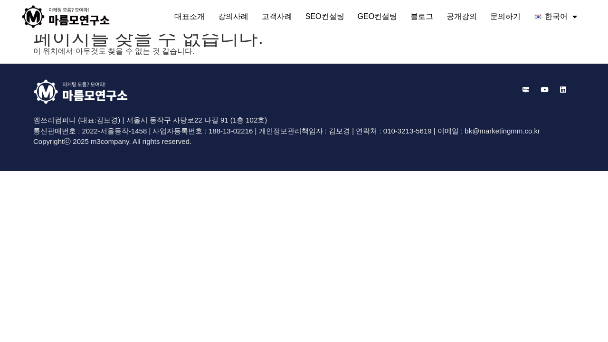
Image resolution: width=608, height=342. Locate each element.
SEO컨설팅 (324, 16)
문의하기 (505, 16)
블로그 (421, 16)
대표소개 (189, 16)
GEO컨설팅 (378, 16)
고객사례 (277, 16)
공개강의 (461, 16)
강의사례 (233, 16)
